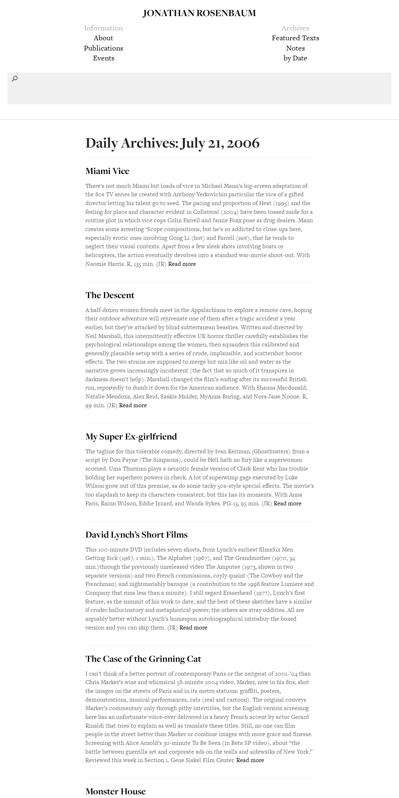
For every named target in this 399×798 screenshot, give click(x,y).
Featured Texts (295, 38)
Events (103, 58)
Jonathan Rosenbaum (199, 12)
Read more (182, 264)
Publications (103, 48)
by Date (295, 58)
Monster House (115, 791)
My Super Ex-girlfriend (131, 436)
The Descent (109, 295)
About (103, 38)
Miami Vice (107, 170)
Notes (295, 48)
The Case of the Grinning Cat (143, 658)
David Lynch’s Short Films (136, 534)
